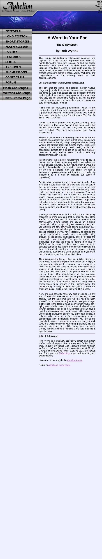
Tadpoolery (64, 353)
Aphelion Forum (74, 360)
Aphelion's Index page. (59, 365)
